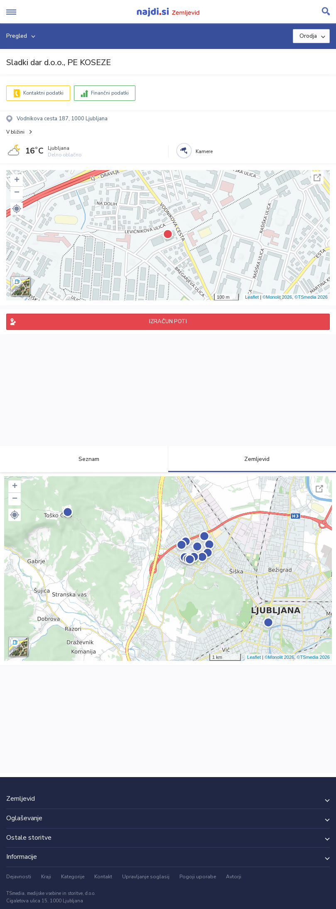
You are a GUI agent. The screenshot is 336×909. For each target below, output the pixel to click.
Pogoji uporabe (197, 876)
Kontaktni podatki (43, 93)
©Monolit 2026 (277, 297)
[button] (16, 208)
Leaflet (252, 297)
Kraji (46, 876)
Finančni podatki (110, 93)
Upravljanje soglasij (145, 876)
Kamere (204, 151)
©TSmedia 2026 (311, 297)
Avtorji (233, 876)
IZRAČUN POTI (168, 321)
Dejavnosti (18, 876)
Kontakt (103, 876)
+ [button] (17, 180)
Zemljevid (252, 459)
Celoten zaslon (317, 177)
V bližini (15, 132)
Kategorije (72, 876)
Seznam (84, 459)
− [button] (17, 193)
